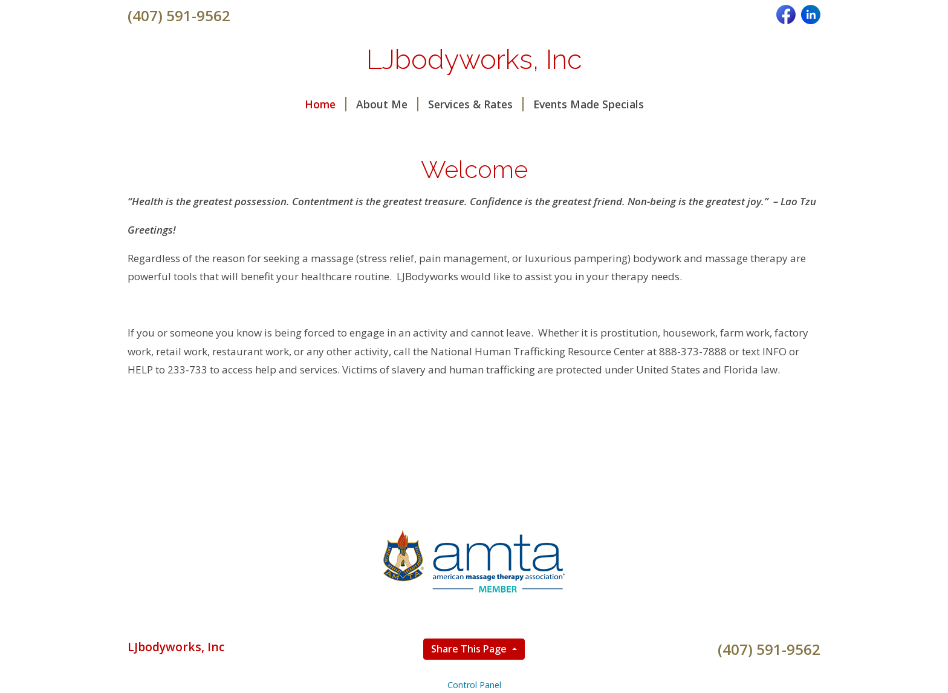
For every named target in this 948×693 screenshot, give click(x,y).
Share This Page (470, 648)
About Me (387, 104)
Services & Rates (476, 104)
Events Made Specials (588, 104)
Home (325, 104)
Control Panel (474, 685)
